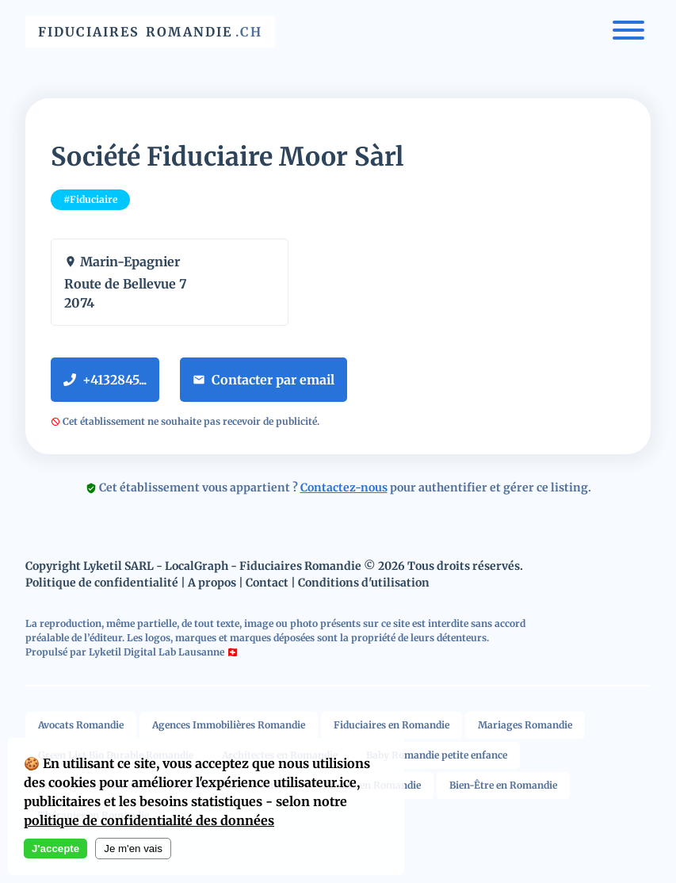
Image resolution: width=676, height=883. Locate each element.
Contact (267, 582)
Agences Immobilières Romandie (228, 725)
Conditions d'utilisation (364, 582)
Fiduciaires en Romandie (391, 725)
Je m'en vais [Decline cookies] (133, 848)
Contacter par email (263, 380)
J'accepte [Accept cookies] (55, 848)
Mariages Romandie (525, 725)
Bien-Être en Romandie (503, 785)
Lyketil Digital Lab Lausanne (156, 652)
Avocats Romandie (81, 725)
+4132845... (105, 380)
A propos (212, 582)
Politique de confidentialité (101, 582)
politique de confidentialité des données (149, 820)
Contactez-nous (344, 487)
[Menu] (628, 32)
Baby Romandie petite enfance (436, 755)
